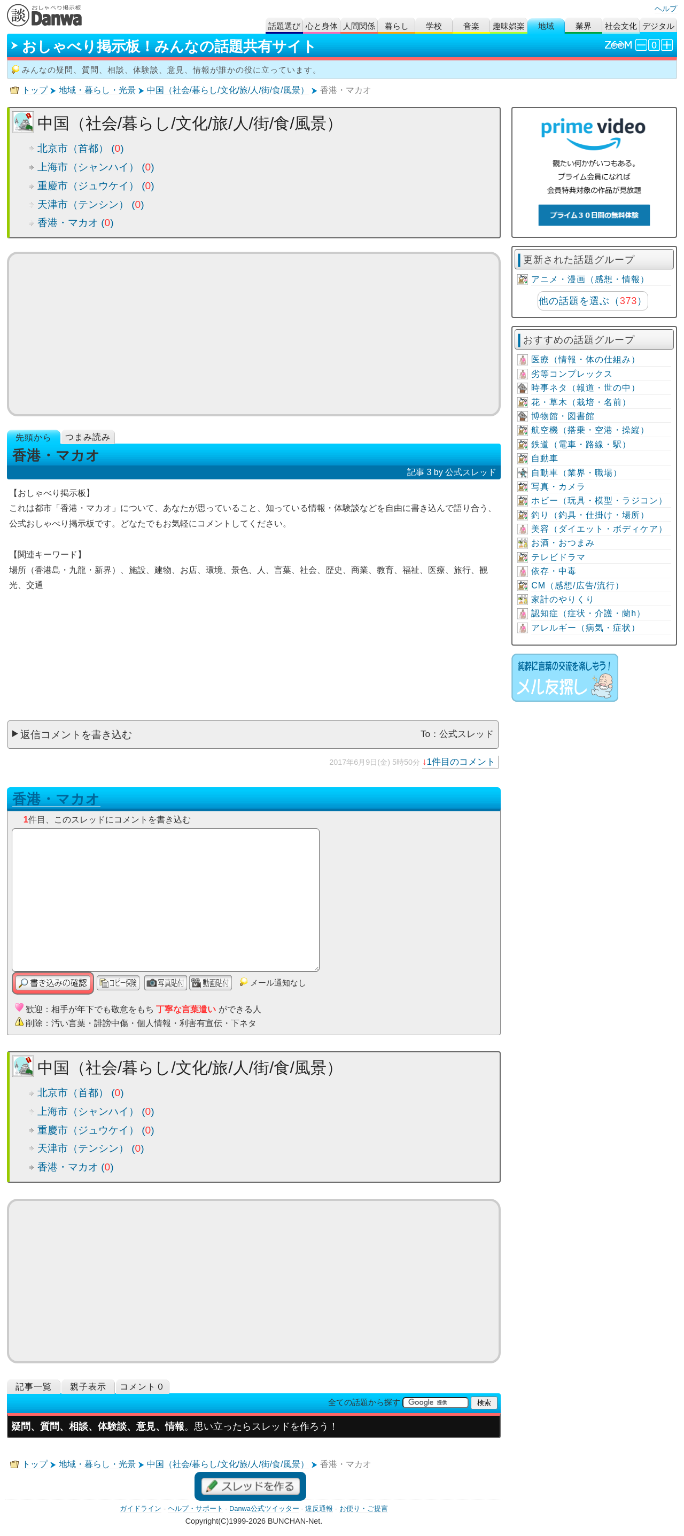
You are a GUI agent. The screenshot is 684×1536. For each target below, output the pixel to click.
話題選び (284, 25)
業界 (584, 25)
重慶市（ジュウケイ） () (95, 185)
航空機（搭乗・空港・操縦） (590, 430)
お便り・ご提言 (363, 1508)
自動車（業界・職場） (576, 472)
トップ (35, 90)
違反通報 (319, 1508)
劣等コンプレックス (572, 373)
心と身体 (322, 25)
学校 (434, 25)
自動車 (544, 458)
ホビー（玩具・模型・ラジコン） (599, 500)
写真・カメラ (558, 486)
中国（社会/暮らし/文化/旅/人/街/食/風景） (228, 90)
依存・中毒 (554, 571)
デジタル (658, 25)
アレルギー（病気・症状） (585, 627)
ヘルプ (666, 8)
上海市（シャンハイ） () (95, 167)
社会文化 (621, 25)
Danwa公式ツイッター (264, 1508)
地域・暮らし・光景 (97, 90)
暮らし (397, 25)
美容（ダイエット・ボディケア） (599, 528)
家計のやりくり (563, 599)
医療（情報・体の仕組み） (585, 359)
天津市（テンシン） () (90, 204)
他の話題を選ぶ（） (593, 301)
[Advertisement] (253, 334)
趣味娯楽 (509, 25)
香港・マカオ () (75, 222)
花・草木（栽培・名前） (581, 402)
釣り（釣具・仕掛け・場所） (590, 514)
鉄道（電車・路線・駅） (581, 444)
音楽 (471, 25)
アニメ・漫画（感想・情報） (590, 279)
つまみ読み (88, 436)
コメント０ (142, 1386)
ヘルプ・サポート (195, 1508)
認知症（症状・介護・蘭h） (588, 613)
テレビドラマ (558, 557)
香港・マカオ (56, 799)
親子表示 (88, 1386)
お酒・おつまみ (563, 542)
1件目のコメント (461, 761)
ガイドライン (140, 1508)
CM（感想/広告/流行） (577, 585)
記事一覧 (33, 1386)
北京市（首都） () (80, 148)
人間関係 (359, 25)
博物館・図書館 (563, 416)
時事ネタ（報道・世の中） (585, 387)
